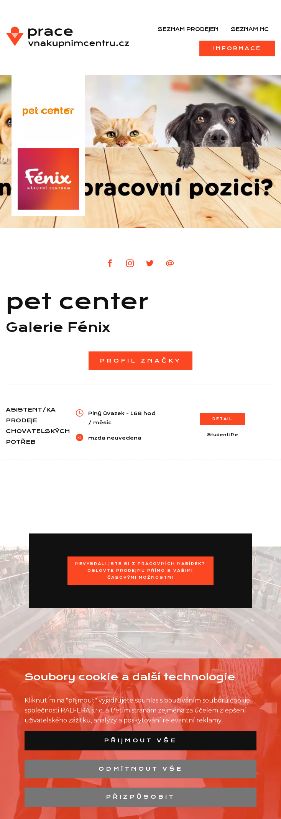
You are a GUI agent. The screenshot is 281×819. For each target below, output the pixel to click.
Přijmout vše (140, 740)
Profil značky (140, 360)
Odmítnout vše (141, 768)
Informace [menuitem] (237, 48)
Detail (222, 419)
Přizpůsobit (140, 796)
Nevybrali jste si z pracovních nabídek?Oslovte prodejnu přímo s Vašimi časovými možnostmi (140, 570)
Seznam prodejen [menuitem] (188, 29)
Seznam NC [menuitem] (250, 29)
